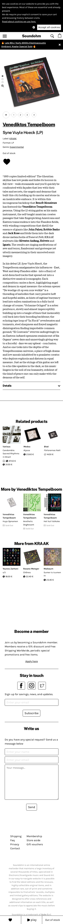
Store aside (33, 840)
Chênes (27, 572)
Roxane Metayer (31, 568)
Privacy (14, 844)
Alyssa (27, 450)
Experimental (17, 147)
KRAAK (13, 138)
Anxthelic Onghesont (28, 523)
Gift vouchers (35, 844)
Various (6, 446)
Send (31, 807)
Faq (12, 840)
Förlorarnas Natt (52, 450)
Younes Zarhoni (10, 568)
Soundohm (31, 36)
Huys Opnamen (10, 521)
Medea (27, 446)
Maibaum (48, 568)
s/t (4, 572)
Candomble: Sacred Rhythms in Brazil (11, 453)
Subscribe (31, 713)
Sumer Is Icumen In (52, 574)
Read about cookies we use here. (19, 21)
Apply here (31, 661)
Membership (34, 836)
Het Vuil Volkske (52, 521)
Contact (15, 848)
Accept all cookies (49, 27)
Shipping (16, 836)
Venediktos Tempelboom (29, 124)
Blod (46, 446)
